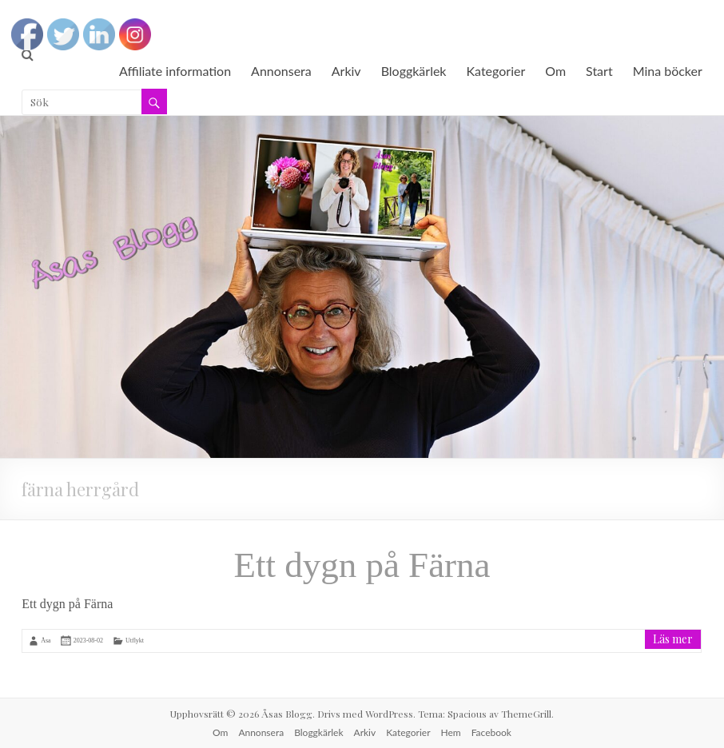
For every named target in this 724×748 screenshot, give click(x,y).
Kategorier (496, 70)
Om (555, 70)
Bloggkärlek (414, 70)
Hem (451, 732)
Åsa (45, 640)
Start (599, 70)
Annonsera (281, 70)
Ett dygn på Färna (361, 565)
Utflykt (134, 640)
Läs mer (673, 639)
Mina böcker (667, 70)
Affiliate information (175, 70)
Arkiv (346, 70)
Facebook (491, 732)
